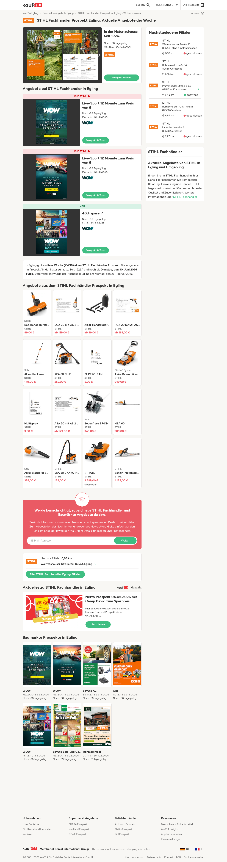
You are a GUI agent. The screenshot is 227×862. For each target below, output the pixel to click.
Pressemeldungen (171, 839)
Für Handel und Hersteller (37, 829)
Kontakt (168, 857)
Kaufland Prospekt (79, 829)
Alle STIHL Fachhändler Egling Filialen (55, 574)
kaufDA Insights (170, 829)
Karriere (27, 834)
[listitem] (37, 313)
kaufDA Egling (30, 13)
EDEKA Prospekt (78, 824)
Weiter (125, 540)
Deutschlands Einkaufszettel (177, 824)
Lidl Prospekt (122, 834)
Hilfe (126, 857)
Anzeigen (197, 13)
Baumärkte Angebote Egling (58, 13)
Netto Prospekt (123, 829)
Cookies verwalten (194, 857)
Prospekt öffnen (121, 77)
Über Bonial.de (31, 824)
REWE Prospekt (77, 834)
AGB (178, 857)
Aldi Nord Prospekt (125, 824)
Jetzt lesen (98, 624)
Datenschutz (122, 530)
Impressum (138, 857)
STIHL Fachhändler (185, 196)
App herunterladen (171, 834)
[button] (82, 55)
